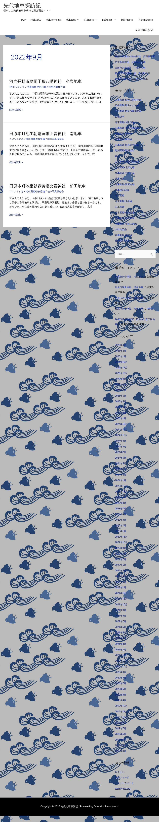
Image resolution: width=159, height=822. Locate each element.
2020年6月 (121, 695)
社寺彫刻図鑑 (145, 20)
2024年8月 (121, 452)
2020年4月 (121, 706)
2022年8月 (121, 560)
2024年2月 (121, 481)
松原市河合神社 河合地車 (130, 283)
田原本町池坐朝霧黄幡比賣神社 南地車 (48, 134)
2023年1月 (121, 537)
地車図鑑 (71, 20)
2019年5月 (121, 746)
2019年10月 (122, 723)
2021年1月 (121, 661)
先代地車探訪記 (23, 6)
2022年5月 (121, 576)
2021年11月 (122, 605)
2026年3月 (121, 351)
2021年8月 (121, 622)
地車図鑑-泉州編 (124, 145)
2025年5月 (121, 407)
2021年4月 (121, 644)
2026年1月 (121, 362)
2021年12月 (122, 599)
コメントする (16, 140)
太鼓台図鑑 (127, 20)
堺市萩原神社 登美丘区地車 (131, 68)
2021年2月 (121, 655)
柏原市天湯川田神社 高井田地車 (134, 79)
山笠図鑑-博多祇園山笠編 (129, 116)
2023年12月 (122, 492)
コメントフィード (125, 789)
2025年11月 (122, 373)
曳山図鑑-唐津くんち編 (128, 111)
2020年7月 (121, 689)
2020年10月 (122, 672)
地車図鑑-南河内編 (38, 87)
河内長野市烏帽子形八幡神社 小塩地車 (48, 82)
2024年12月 (122, 430)
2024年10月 (122, 441)
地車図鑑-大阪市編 (125, 128)
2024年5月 (121, 469)
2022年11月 (122, 543)
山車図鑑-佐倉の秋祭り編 (129, 105)
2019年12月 (122, 712)
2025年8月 (121, 390)
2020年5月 (121, 701)
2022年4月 (121, 582)
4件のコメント (17, 87)
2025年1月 (121, 424)
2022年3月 (121, 588)
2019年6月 (121, 740)
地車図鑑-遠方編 (124, 241)
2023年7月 (121, 514)
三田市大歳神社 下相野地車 (131, 73)
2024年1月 (121, 486)
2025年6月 (121, 402)
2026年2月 (121, 357)
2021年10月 (122, 610)
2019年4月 (121, 751)
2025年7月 (121, 396)
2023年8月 (121, 509)
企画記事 (120, 122)
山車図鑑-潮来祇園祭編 (128, 133)
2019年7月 (121, 734)
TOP (23, 20)
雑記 (117, 162)
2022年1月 (121, 593)
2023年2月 (121, 531)
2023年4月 (121, 520)
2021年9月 (121, 616)
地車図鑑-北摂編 (124, 207)
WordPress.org (123, 795)
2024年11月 (122, 435)
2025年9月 (121, 385)
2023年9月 (121, 503)
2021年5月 (121, 638)
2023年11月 (122, 498)
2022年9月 (121, 554)
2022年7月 (121, 565)
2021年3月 (121, 650)
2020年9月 (121, 678)
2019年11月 (122, 717)
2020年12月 (122, 667)
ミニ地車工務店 (144, 30)
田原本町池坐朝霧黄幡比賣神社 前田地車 (50, 186)
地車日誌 (36, 20)
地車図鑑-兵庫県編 (125, 224)
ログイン (120, 778)
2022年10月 (122, 548)
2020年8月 (121, 684)
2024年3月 (121, 475)
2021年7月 (121, 627)
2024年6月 (121, 464)
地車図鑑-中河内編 (125, 178)
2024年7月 (121, 458)
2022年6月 (121, 571)
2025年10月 (122, 379)
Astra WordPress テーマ (106, 812)
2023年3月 (121, 526)
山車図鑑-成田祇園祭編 (128, 167)
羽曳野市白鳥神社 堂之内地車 (132, 84)
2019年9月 (121, 729)
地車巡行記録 (53, 20)
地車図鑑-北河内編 (125, 173)
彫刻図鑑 (107, 20)
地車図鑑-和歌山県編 (126, 229)
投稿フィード (122, 783)
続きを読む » (16, 111)
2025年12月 (122, 368)
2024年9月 (121, 447)
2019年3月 (121, 757)
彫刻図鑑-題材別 (124, 139)
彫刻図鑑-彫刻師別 (125, 156)
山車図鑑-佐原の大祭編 (128, 150)
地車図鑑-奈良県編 (37, 140)
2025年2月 (121, 419)
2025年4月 (121, 413)
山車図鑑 (89, 20)
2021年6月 (121, 633)
